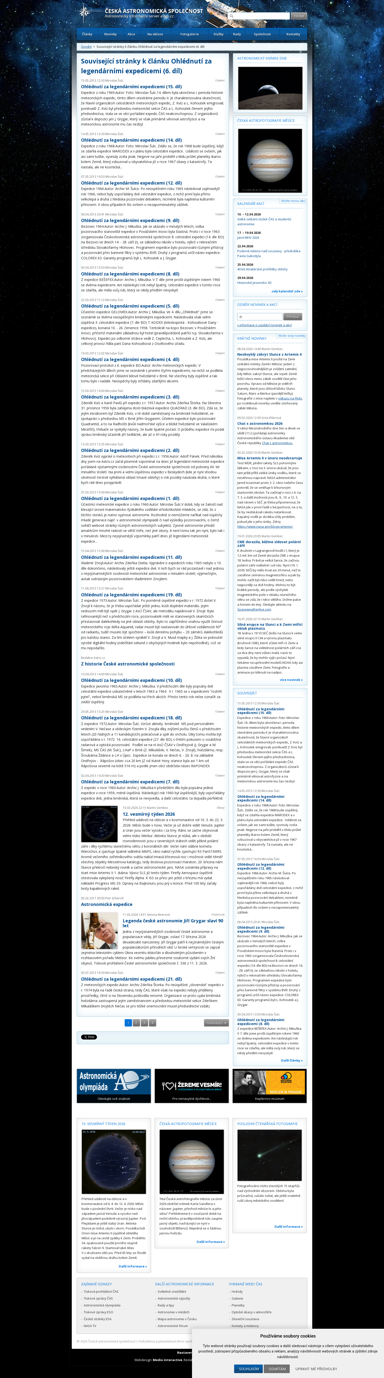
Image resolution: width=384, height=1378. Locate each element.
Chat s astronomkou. (277, 443)
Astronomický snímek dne (262, 58)
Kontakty (293, 34)
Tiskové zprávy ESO (98, 1312)
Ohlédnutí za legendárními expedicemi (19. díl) (131, 595)
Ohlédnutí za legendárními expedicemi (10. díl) (131, 680)
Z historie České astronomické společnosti (128, 664)
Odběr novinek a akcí (257, 304)
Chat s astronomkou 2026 (259, 423)
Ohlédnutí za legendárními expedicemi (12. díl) (131, 183)
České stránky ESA (97, 1319)
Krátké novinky (251, 338)
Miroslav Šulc (114, 80)
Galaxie (237, 1298)
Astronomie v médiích (174, 1312)
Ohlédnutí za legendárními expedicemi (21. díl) (131, 979)
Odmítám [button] (277, 1368)
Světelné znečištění (172, 1291)
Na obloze (155, 34)
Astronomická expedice (106, 904)
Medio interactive (167, 1360)
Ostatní (220, 80)
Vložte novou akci (293, 201)
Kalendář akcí (250, 203)
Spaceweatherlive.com (254, 609)
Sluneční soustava (245, 1319)
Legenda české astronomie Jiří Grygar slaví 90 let (173, 923)
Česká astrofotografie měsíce (266, 120)
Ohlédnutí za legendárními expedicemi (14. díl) (131, 140)
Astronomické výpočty (174, 1298)
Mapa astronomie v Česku (177, 1319)
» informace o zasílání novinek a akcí (264, 325)
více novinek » (291, 679)
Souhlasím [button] (249, 1368)
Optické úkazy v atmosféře (252, 1312)
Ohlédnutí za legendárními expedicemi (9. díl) (130, 220)
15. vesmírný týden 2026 (103, 1123)
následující (215, 1023)
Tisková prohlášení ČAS (101, 1291)
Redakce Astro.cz (93, 658)
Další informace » (133, 1266)
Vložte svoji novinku (291, 336)
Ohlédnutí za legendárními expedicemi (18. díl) (131, 718)
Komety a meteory (245, 1326)
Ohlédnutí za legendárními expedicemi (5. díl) (130, 306)
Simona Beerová (158, 915)
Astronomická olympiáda (102, 1305)
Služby (219, 34)
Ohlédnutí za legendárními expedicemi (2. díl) (130, 450)
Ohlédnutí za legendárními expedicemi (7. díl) (130, 782)
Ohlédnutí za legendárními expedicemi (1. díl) (130, 498)
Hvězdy (237, 1291)
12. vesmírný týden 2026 (149, 814)
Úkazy (221, 807)
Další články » (292, 1060)
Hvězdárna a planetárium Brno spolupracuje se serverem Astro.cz (188, 1341)
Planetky (238, 1305)
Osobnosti (218, 914)
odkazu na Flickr (290, 398)
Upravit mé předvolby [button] (316, 1368)
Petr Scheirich (114, 898)
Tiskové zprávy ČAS (98, 1298)
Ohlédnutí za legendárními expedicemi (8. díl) (130, 274)
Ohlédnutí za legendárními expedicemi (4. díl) (130, 359)
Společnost (262, 34)
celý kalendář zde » (287, 291)
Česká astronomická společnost (111, 1341)
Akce (131, 34)
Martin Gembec (157, 808)
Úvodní (86, 46)
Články (87, 34)
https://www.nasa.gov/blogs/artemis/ (265, 526)
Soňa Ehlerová (271, 418)
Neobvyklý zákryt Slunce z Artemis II (269, 354)
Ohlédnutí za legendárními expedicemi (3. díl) (130, 397)
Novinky (110, 34)
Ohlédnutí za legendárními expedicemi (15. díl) (131, 86)
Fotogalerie (189, 34)
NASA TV (90, 1326)
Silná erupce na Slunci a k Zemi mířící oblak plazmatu (269, 626)
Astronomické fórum (173, 1326)
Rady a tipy (166, 1305)
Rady (237, 34)
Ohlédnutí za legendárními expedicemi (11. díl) (131, 557)
